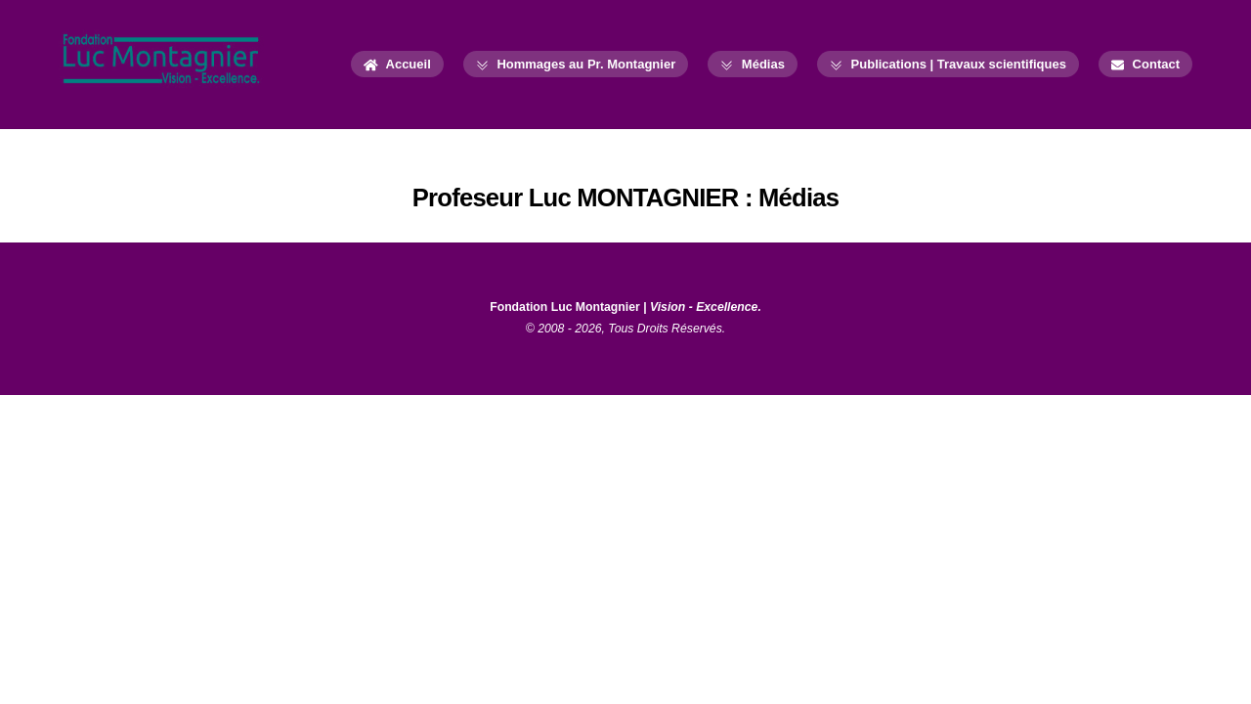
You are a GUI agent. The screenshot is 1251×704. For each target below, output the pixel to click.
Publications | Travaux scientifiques (948, 64)
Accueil (397, 64)
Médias (752, 64)
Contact (1145, 64)
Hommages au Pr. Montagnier (575, 64)
